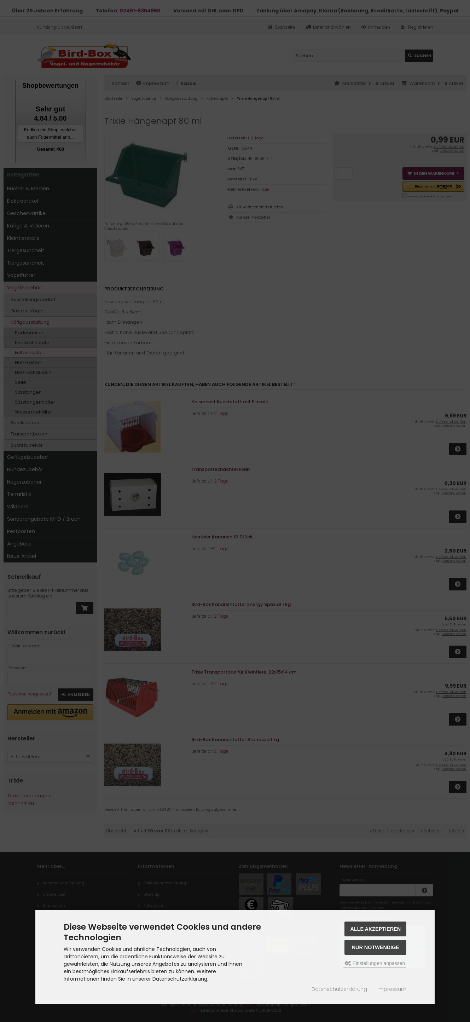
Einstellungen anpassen (375, 963)
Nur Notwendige (375, 947)
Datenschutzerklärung (339, 989)
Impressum (391, 989)
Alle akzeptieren (375, 929)
